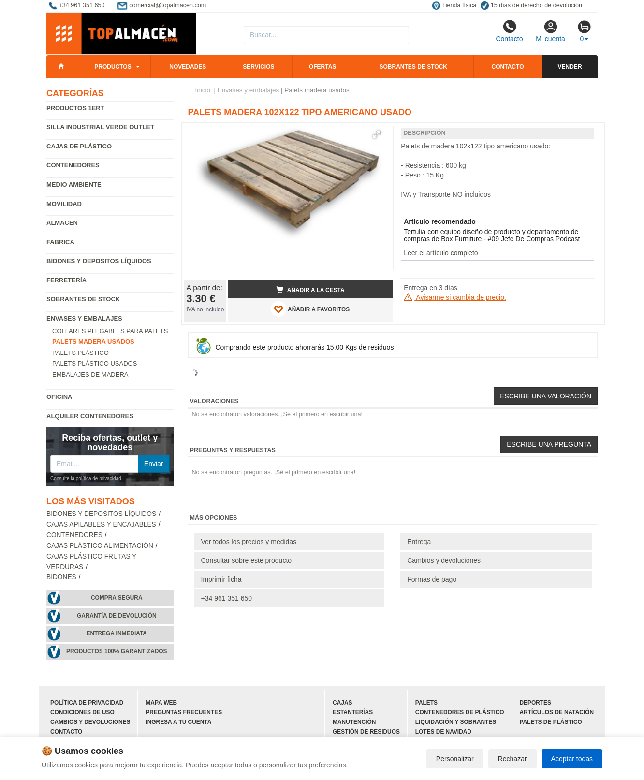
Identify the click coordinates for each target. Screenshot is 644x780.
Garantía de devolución (117, 615)
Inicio (203, 90)
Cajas (342, 702)
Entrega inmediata (117, 633)
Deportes (535, 702)
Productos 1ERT (75, 108)
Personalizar (455, 759)
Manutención (354, 722)
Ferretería (66, 280)
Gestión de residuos (366, 731)
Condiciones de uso (82, 712)
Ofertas (322, 66)
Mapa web (161, 702)
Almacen (62, 222)
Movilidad (64, 203)
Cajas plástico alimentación (99, 545)
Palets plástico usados (94, 363)
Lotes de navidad (443, 731)
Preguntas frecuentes (184, 712)
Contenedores (73, 165)
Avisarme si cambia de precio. (455, 297)
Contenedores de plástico (459, 712)
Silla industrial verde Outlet (100, 127)
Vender (570, 66)
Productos (112, 66)
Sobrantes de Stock (83, 299)
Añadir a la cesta (310, 290)
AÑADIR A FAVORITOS (310, 309)
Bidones (61, 577)
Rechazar (512, 759)
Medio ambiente (74, 184)
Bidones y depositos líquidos (98, 261)
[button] (376, 134)
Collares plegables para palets (110, 331)
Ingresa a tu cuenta (178, 722)
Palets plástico (80, 352)
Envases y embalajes (84, 318)
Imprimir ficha (221, 579)
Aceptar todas (572, 759)
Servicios (258, 66)
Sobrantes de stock (413, 66)
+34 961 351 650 (226, 598)
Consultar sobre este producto (246, 560)
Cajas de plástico (79, 146)
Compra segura (117, 597)
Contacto (509, 31)
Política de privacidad (86, 702)
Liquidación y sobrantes (455, 722)
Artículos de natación (557, 712)
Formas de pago (431, 579)
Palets (426, 702)
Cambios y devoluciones (444, 560)
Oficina (59, 396)
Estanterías (353, 712)
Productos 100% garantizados (116, 651)
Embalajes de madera (90, 374)
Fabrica (60, 242)
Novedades (187, 66)
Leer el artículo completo (441, 253)
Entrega (419, 541)
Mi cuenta (550, 31)
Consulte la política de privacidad (85, 478)
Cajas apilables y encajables (101, 524)
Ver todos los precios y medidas (249, 541)
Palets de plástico (551, 722)
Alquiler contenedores (89, 416)
